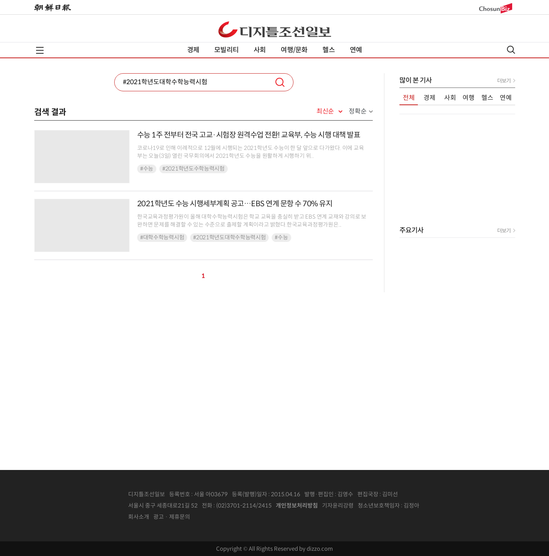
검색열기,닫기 (511, 49)
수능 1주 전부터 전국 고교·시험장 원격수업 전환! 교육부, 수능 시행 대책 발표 (248, 135)
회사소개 (138, 516)
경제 (193, 50)
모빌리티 (226, 50)
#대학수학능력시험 (162, 237)
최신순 (325, 111)
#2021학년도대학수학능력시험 (229, 237)
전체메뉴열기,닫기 (40, 50)
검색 (280, 82)
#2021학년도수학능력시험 (193, 168)
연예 (356, 50)
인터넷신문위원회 (444, 505)
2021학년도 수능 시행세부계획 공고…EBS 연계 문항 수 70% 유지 (235, 203)
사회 (260, 50)
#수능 (146, 168)
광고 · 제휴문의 (171, 516)
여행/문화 (294, 50)
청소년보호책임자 (379, 505)
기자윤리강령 (338, 505)
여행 (469, 98)
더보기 (504, 80)
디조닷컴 (275, 29)
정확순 (357, 111)
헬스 (328, 50)
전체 (409, 98)
